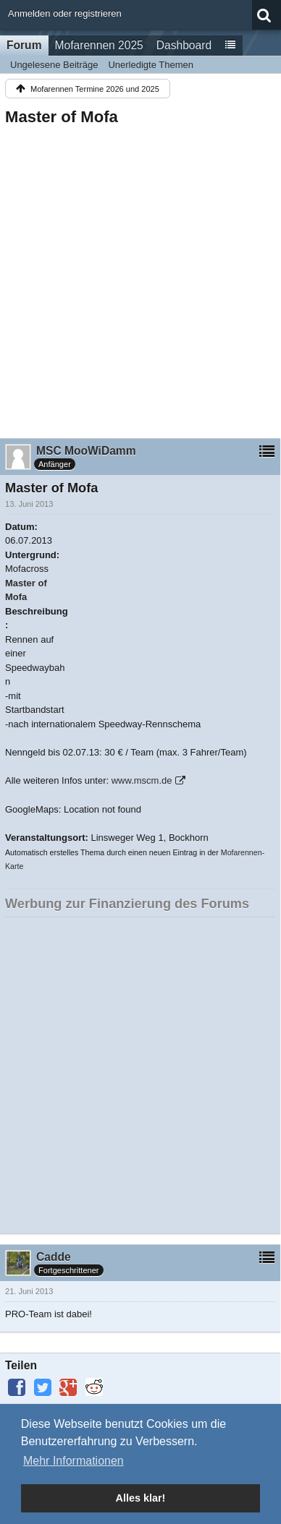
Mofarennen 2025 (99, 45)
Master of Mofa (61, 117)
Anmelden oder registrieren (65, 13)
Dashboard (183, 45)
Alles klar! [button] (141, 1498)
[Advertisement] (140, 277)
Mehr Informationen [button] (73, 1461)
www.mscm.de (142, 780)
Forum (24, 45)
